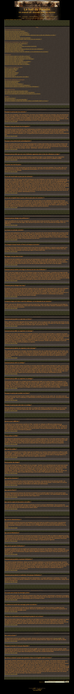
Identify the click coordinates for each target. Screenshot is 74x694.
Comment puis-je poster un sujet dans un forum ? (17, 56)
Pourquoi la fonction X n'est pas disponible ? (16, 99)
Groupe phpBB (57, 638)
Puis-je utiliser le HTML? (11, 70)
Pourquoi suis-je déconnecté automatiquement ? (17, 33)
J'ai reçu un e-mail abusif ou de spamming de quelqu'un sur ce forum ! (23, 93)
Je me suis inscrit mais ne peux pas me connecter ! (18, 37)
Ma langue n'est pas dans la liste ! (13, 47)
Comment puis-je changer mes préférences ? (16, 43)
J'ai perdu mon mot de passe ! (12, 36)
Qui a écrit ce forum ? (10, 98)
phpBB (34, 688)
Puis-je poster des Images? (12, 72)
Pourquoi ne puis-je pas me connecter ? (15, 31)
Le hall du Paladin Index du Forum (13, 19)
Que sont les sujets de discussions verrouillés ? (17, 76)
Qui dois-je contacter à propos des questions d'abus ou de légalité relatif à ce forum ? (26, 100)
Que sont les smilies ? (10, 71)
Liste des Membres (33, 16)
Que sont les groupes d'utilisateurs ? (14, 84)
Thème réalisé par (37, 690)
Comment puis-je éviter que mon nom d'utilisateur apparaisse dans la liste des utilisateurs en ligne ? (30, 35)
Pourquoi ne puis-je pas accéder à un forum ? (16, 63)
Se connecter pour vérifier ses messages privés (36, 18)
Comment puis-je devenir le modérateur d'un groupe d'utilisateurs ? (22, 86)
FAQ (19, 16)
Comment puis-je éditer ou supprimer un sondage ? (18, 61)
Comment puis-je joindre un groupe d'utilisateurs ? (17, 85)
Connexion (50, 18)
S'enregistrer (53, 16)
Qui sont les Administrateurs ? (12, 81)
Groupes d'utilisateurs (44, 16)
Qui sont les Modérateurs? (11, 82)
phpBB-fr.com (39, 689)
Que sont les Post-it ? (10, 75)
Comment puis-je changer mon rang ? (14, 50)
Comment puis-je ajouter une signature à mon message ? (19, 58)
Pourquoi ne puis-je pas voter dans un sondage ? (17, 64)
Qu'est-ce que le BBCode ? (12, 68)
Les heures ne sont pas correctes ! (13, 45)
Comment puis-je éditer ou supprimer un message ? (18, 57)
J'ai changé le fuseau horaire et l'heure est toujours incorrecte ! (21, 46)
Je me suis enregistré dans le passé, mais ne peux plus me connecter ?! (23, 39)
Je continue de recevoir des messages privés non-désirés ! (20, 92)
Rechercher (25, 16)
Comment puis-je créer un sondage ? (14, 60)
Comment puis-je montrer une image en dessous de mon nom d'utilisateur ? (24, 49)
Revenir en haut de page (11, 121)
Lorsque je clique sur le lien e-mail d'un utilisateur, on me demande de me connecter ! (26, 51)
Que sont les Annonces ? (11, 74)
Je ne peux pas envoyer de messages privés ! (16, 91)
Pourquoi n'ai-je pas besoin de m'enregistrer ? (16, 32)
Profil (22, 18)
